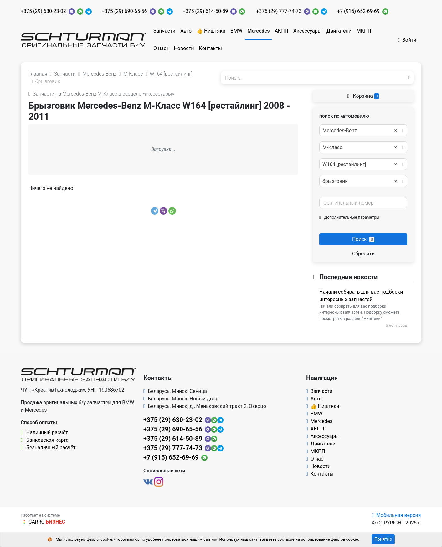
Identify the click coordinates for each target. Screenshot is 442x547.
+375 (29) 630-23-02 (43, 11)
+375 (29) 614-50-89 (205, 11)
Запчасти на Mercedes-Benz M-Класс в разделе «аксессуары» (101, 94)
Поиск (363, 239)
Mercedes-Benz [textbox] (359, 130)
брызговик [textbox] (359, 181)
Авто (186, 31)
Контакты (210, 48)
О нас (159, 48)
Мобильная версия (396, 515)
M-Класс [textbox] (359, 147)
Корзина (363, 96)
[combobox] (363, 130)
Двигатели (339, 31)
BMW (236, 31)
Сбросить (363, 254)
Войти (407, 40)
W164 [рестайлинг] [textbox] (359, 164)
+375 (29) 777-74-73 (278, 11)
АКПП (281, 31)
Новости (184, 48)
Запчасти (164, 31)
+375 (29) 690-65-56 (124, 11)
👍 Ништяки (211, 31)
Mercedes (258, 31)
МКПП (364, 31)
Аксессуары (307, 31)
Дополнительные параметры (349, 217)
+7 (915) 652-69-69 (358, 11)
